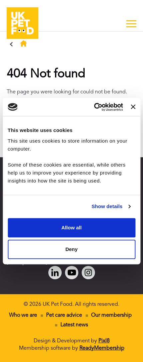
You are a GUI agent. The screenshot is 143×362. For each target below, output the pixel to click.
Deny (71, 249)
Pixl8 (104, 341)
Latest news (74, 325)
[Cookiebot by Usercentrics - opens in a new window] (94, 107)
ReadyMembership (101, 348)
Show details (107, 206)
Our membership (111, 315)
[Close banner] (133, 107)
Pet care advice (64, 315)
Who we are (23, 315)
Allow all (71, 227)
